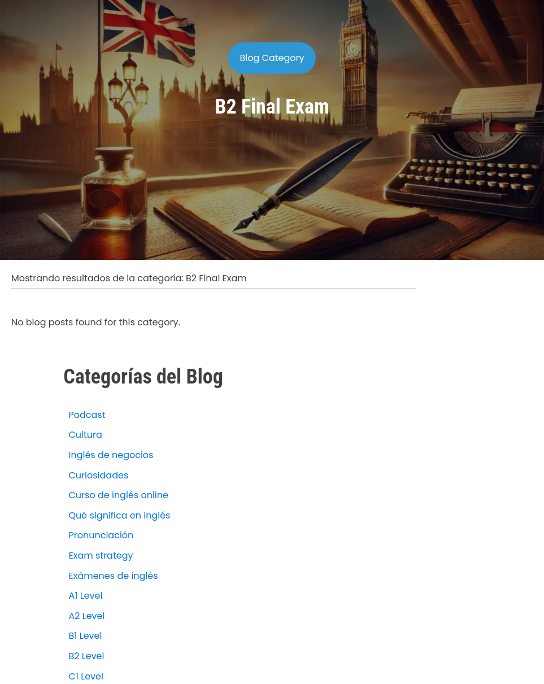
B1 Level (85, 635)
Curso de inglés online (118, 495)
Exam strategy (101, 555)
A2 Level (87, 615)
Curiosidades (99, 475)
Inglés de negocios (111, 454)
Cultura (85, 434)
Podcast (87, 414)
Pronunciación (101, 535)
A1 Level (86, 595)
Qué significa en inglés (120, 515)
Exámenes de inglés (113, 575)
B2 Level (87, 656)
